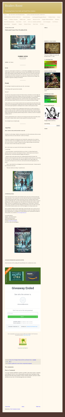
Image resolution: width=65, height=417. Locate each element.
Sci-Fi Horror (55, 21)
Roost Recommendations (9, 21)
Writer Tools (35, 24)
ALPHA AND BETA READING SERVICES (36, 14)
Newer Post (7, 408)
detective (10, 365)
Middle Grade (22, 19)
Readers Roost (13, 5)
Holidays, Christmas (13, 19)
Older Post (38, 408)
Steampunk (14, 24)
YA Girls (42, 24)
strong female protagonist (27, 365)
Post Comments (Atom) (15, 410)
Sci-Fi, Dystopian (46, 21)
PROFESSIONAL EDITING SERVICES (12, 17)
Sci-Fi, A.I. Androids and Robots (34, 21)
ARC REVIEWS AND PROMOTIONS (17, 14)
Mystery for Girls (36, 19)
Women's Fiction (27, 24)
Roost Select (18, 21)
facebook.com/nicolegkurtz (12, 220)
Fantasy (5, 19)
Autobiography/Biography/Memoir (39, 17)
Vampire (20, 24)
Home (5, 14)
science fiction (19, 365)
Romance (57, 19)
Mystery (29, 19)
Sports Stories (7, 24)
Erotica (58, 17)
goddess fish (14, 365)
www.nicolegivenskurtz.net (21, 212)
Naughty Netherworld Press (47, 19)
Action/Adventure (26, 17)
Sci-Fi (25, 21)
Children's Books (51, 17)
